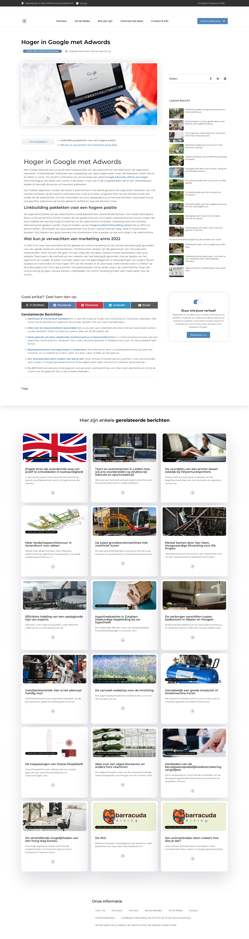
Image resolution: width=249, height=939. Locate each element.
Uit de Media (82, 28)
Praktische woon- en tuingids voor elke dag (205, 252)
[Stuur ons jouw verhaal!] (198, 307)
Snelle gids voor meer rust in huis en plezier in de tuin (204, 235)
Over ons (100, 917)
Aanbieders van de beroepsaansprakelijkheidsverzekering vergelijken (193, 774)
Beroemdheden (153, 917)
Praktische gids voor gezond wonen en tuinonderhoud (205, 117)
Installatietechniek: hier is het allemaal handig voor (53, 699)
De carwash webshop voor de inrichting (124, 697)
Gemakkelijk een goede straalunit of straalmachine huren (191, 699)
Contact (193, 917)
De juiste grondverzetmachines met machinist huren (121, 551)
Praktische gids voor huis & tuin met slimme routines (203, 153)
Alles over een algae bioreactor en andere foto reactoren (120, 772)
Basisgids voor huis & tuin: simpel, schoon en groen (202, 224)
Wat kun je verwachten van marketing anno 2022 (88, 151)
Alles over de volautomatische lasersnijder (52, 335)
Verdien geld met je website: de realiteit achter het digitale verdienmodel (135, 932)
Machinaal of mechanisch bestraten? (49, 325)
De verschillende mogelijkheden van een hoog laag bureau (51, 846)
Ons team (117, 917)
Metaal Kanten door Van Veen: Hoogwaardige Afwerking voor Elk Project (190, 552)
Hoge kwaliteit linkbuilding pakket (111, 232)
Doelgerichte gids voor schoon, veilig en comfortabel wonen (206, 176)
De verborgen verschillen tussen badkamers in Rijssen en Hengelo (189, 625)
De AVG (32, 375)
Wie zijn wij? (105, 28)
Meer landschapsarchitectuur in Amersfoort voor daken (48, 551)
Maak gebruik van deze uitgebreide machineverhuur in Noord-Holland (69, 344)
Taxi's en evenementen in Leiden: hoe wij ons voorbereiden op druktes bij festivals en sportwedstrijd (122, 478)
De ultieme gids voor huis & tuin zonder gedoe (205, 188)
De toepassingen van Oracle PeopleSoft (54, 771)
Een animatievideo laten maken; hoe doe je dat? (56, 366)
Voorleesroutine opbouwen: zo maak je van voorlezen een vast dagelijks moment (205, 265)
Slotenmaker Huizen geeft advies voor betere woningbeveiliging (205, 129)
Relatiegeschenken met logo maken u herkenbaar (57, 356)
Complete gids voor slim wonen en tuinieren (203, 200)
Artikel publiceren (105, 924)
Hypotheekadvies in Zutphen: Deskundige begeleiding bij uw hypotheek (117, 626)
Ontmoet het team (132, 28)
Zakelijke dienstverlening (42, 58)
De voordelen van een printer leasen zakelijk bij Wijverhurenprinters (191, 477)
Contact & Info (159, 28)
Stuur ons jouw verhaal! (198, 317)
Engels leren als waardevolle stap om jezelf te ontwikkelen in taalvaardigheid (54, 477)
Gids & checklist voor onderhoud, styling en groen (206, 165)
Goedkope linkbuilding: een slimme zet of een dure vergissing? (156, 924)
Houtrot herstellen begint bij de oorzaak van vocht (195, 246)
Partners (61, 28)
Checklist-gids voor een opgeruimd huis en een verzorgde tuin (206, 212)
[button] (24, 28)
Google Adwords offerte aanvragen (126, 184)
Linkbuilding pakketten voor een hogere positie (88, 147)
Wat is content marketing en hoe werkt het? (205, 276)
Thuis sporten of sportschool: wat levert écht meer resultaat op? (205, 141)
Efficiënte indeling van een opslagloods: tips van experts (54, 625)
